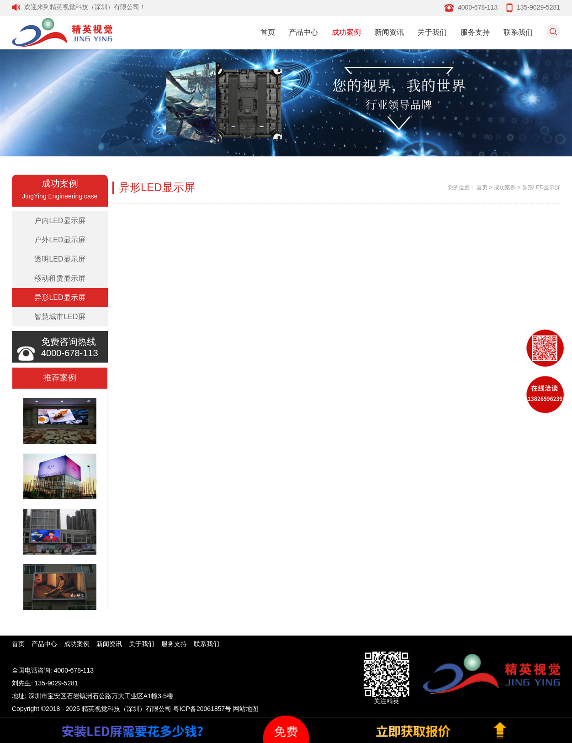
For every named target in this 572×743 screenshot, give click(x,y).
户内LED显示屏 (59, 221)
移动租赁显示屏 (59, 278)
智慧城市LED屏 (59, 317)
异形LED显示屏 (59, 297)
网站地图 (246, 708)
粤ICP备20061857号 (202, 708)
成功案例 (346, 32)
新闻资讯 (389, 32)
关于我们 (432, 32)
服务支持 (475, 32)
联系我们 (518, 32)
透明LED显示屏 (59, 259)
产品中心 (303, 32)
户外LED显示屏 (59, 240)
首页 (267, 32)
